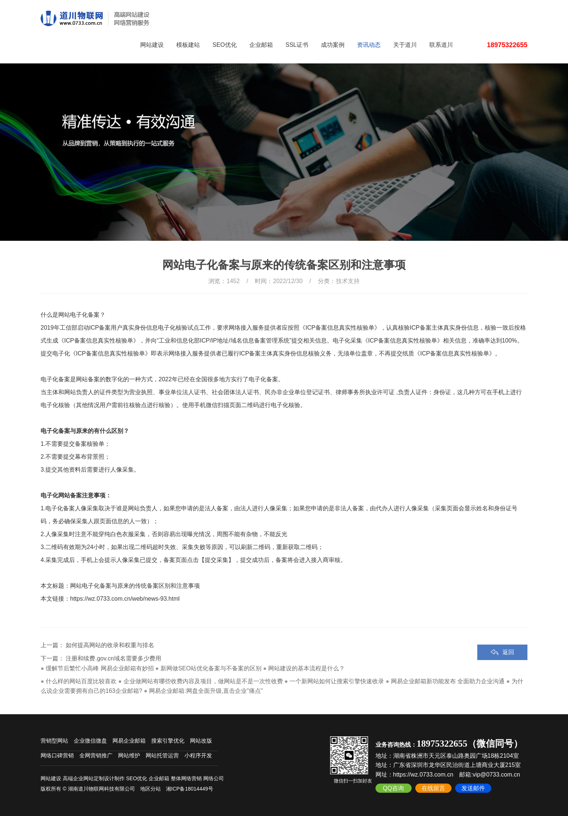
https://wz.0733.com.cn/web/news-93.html (125, 598)
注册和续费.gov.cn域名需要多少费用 (113, 672)
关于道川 (405, 45)
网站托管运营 (162, 755)
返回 (508, 665)
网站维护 (129, 755)
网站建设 (152, 45)
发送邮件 (473, 788)
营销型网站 (54, 740)
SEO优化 (224, 45)
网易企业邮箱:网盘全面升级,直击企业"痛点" (206, 691)
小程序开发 (198, 755)
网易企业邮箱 (129, 740)
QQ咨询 (393, 788)
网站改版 (201, 740)
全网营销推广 (95, 755)
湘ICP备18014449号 (189, 789)
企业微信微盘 (90, 740)
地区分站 (150, 789)
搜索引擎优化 (167, 740)
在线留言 (433, 788)
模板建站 (188, 45)
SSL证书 (296, 45)
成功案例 (332, 45)
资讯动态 (369, 45)
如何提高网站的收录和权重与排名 (110, 658)
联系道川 (441, 45)
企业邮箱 (261, 45)
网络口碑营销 (57, 755)
